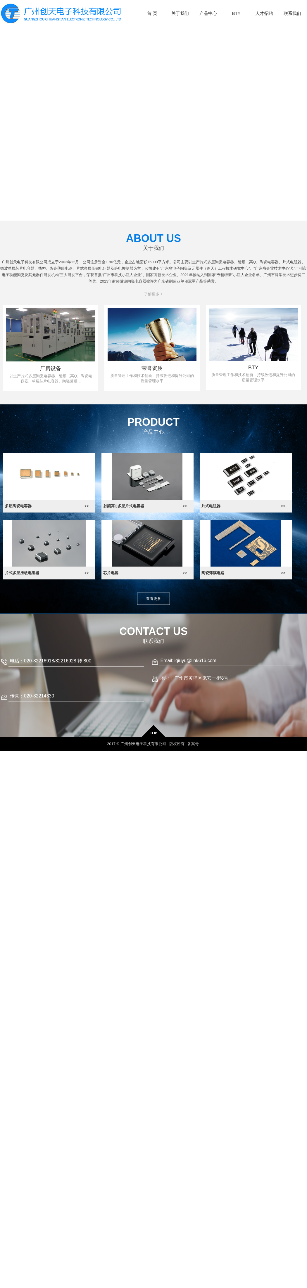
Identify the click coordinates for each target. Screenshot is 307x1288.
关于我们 (180, 13)
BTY (236, 13)
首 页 (152, 13)
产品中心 (208, 13)
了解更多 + (153, 294)
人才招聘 (264, 13)
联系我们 (292, 13)
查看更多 (153, 598)
